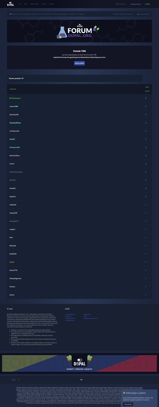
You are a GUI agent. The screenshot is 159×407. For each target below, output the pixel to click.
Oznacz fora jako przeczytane (123, 14)
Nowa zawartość (144, 14)
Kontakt (44, 4)
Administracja (70, 318)
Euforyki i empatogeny (60, 14)
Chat (20, 4)
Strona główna (70, 314)
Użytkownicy (70, 320)
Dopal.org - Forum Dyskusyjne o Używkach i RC (26, 14)
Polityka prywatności (91, 318)
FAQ (85, 316)
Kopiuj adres (79, 63)
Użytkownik (13, 89)
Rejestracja (136, 4)
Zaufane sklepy (34, 4)
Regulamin (87, 314)
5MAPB (72, 14)
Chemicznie (47, 14)
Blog (25, 4)
